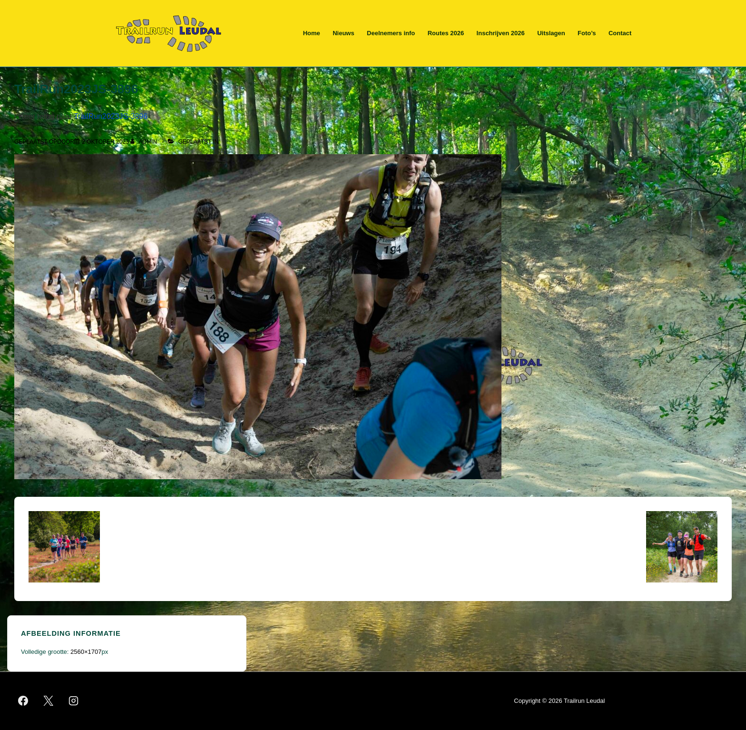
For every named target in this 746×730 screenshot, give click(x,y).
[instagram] (74, 701)
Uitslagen (551, 33)
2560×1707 (85, 651)
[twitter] (48, 701)
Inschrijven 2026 (501, 33)
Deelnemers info (391, 33)
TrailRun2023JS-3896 (110, 116)
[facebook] (23, 701)
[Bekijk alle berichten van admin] (144, 141)
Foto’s (587, 33)
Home (311, 33)
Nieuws (343, 33)
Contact (620, 33)
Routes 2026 (446, 33)
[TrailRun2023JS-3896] (105, 141)
